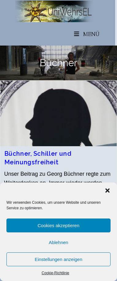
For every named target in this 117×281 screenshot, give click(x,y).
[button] (107, 190)
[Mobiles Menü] (87, 34)
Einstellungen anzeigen (58, 259)
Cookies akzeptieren (59, 225)
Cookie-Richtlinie (55, 273)
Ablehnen (58, 242)
